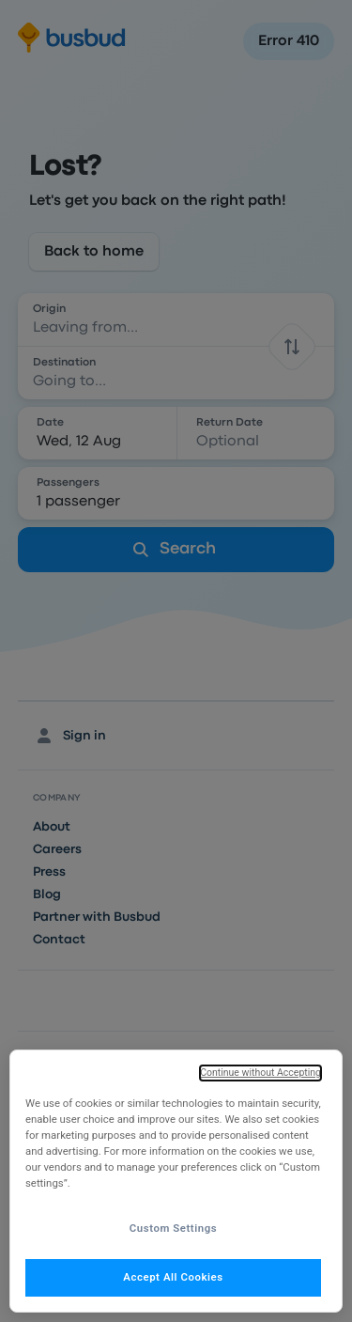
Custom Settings (173, 1228)
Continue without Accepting (260, 1072)
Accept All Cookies (172, 1276)
